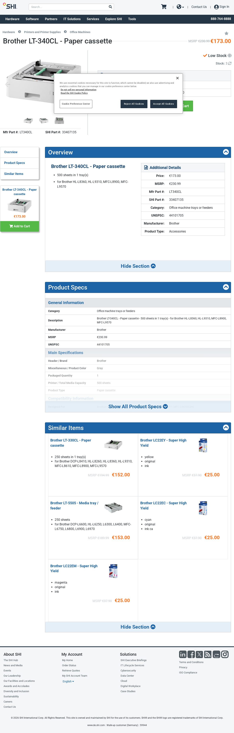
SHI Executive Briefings (134, 660)
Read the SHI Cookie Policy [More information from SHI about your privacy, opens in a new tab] (74, 93)
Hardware (12, 19)
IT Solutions (72, 19)
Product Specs (14, 163)
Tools (132, 19)
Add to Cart (19, 226)
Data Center (127, 675)
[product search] (71, 7)
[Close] (177, 78)
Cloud (124, 680)
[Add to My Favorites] (226, 33)
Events (7, 670)
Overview (11, 152)
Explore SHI (113, 19)
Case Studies (128, 691)
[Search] (110, 7)
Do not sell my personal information (78, 89)
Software (32, 19)
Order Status (69, 665)
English (68, 681)
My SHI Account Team (74, 675)
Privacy (183, 667)
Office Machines (80, 32)
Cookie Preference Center (76, 103)
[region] (118, 93)
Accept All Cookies (163, 103)
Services (93, 19)
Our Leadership (12, 675)
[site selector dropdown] (180, 7)
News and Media (13, 665)
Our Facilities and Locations (19, 680)
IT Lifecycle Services (132, 665)
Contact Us (199, 7)
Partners (51, 19)
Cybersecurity (128, 670)
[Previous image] (7, 85)
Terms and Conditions (191, 662)
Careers (8, 701)
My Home (67, 660)
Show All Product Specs (138, 406)
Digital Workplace (130, 686)
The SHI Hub (11, 660)
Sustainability (11, 696)
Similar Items (13, 174)
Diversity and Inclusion (16, 691)
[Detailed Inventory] (223, 63)
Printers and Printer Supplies (42, 32)
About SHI (12, 654)
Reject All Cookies (134, 103)
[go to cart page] (165, 7)
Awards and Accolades (16, 686)
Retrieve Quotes (71, 670)
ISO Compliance (188, 672)
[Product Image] (28, 121)
